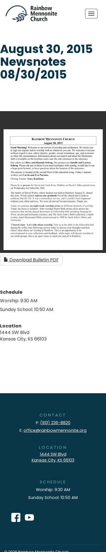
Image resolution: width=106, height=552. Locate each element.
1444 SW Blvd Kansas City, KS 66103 (53, 457)
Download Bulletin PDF (31, 260)
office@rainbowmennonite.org (54, 430)
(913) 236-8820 (55, 423)
